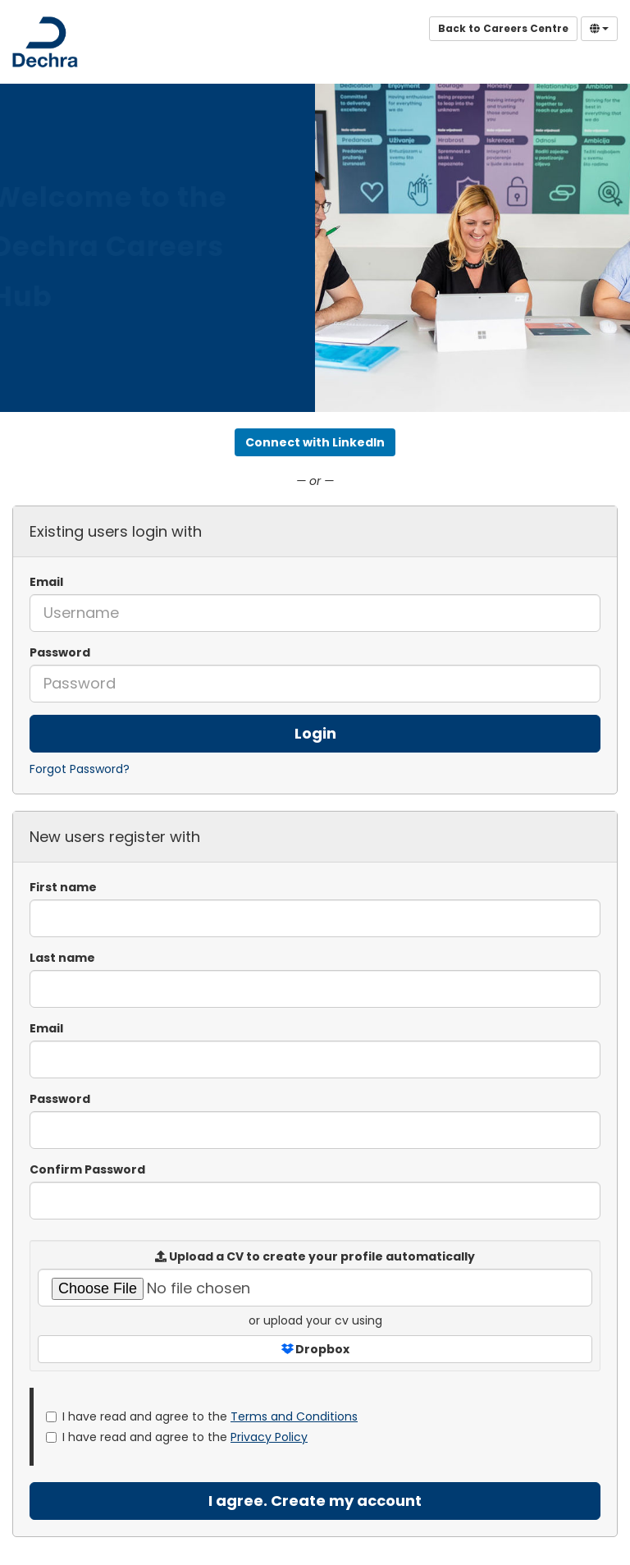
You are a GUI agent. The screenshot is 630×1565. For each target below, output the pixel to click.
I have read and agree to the (202, 1416)
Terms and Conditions (294, 1416)
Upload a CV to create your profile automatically (315, 1256)
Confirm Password (87, 1169)
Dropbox (315, 1349)
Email (46, 582)
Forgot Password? (80, 769)
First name (63, 887)
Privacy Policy (269, 1437)
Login (315, 733)
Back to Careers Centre (503, 28)
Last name (62, 958)
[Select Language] (599, 28)
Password (60, 652)
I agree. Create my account (315, 1500)
